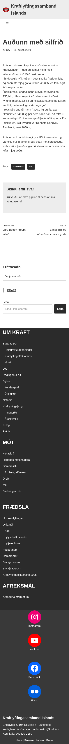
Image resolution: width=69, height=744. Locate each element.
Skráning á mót (12, 491)
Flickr (34, 700)
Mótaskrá (8, 453)
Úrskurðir (10, 393)
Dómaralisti (10, 466)
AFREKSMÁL (19, 586)
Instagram (34, 625)
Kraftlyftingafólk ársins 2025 (20, 574)
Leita (6, 302)
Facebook (35, 677)
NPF (31, 167)
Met (5, 484)
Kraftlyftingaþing (13, 406)
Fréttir (6, 431)
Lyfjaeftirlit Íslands (15, 537)
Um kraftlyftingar (13, 518)
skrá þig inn (30, 197)
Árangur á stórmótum (16, 596)
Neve (19, 740)
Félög (6, 425)
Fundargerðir (12, 387)
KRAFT (11, 290)
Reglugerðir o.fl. (12, 374)
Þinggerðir (11, 412)
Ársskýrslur (11, 418)
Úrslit (6, 478)
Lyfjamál (8, 524)
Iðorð (8, 362)
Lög (5, 368)
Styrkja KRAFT (12, 568)
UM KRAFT (16, 332)
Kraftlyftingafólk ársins (18, 356)
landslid (18, 167)
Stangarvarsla (11, 562)
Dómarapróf (10, 555)
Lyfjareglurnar (13, 543)
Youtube (34, 649)
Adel (7, 530)
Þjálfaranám (10, 549)
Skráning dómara (15, 472)
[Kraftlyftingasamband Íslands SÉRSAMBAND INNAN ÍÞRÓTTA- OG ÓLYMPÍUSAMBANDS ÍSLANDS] (34, 10)
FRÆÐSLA (16, 507)
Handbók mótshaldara (16, 459)
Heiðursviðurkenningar (18, 349)
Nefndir (7, 400)
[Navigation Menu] (7, 23)
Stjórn (6, 381)
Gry (8, 50)
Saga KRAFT (11, 343)
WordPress (46, 740)
